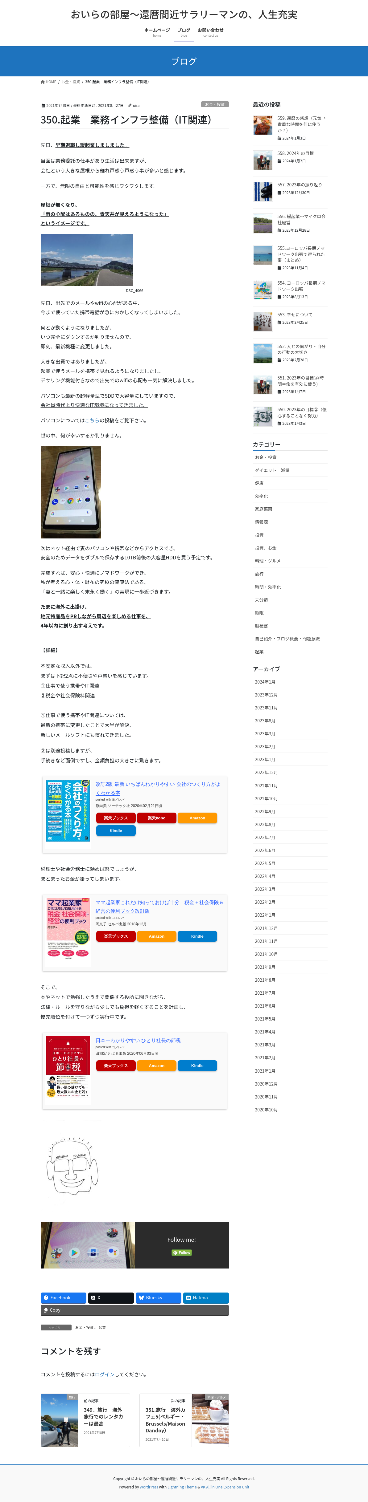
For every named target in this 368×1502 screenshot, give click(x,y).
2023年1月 (265, 759)
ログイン (105, 1374)
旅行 (259, 574)
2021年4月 (265, 1032)
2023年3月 (265, 733)
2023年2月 (265, 746)
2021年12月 (266, 928)
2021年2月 (265, 1057)
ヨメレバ (118, 799)
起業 (102, 1327)
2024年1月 (265, 682)
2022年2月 (265, 902)
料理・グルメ (268, 561)
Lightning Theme (182, 1486)
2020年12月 (266, 1084)
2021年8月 (265, 980)
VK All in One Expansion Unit (225, 1486)
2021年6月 (265, 1006)
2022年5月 (265, 863)
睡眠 (259, 613)
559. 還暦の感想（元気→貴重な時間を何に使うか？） (302, 124)
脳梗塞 (261, 626)
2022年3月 (265, 889)
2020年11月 (266, 1097)
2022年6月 (265, 850)
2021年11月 (266, 941)
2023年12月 (266, 695)
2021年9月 (265, 967)
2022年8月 (265, 824)
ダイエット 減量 (272, 470)
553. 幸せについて (295, 314)
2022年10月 (266, 798)
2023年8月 (265, 720)
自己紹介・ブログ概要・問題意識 (287, 638)
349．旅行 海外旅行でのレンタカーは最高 (103, 1416)
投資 (259, 535)
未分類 (261, 600)
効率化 (261, 496)
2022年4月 (265, 876)
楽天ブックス (116, 817)
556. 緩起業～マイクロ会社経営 (302, 219)
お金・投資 (215, 104)
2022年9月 (265, 811)
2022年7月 (265, 837)
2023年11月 (266, 707)
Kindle (116, 830)
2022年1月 (265, 915)
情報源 (261, 522)
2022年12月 (266, 772)
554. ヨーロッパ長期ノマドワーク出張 (302, 286)
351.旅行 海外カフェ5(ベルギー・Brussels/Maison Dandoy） (166, 1420)
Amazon (197, 817)
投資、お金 (266, 548)
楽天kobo (156, 817)
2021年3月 (265, 1044)
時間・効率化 (268, 587)
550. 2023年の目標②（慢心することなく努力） (302, 412)
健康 (259, 483)
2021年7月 (265, 993)
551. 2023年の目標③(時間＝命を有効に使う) (301, 381)
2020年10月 (266, 1109)
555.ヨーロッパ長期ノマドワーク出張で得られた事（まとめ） (301, 254)
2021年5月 (265, 1019)
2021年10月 (266, 954)
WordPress (149, 1486)
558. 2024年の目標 (296, 153)
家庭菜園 (263, 509)
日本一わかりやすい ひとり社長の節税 (138, 1040)
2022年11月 (266, 785)
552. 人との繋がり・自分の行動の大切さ (302, 349)
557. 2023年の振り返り (300, 184)
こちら (92, 420)
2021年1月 (265, 1071)
